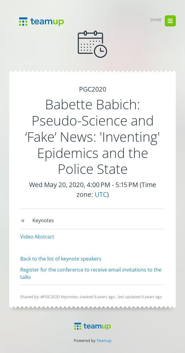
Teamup (103, 340)
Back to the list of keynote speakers (60, 258)
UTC (101, 194)
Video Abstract (37, 236)
